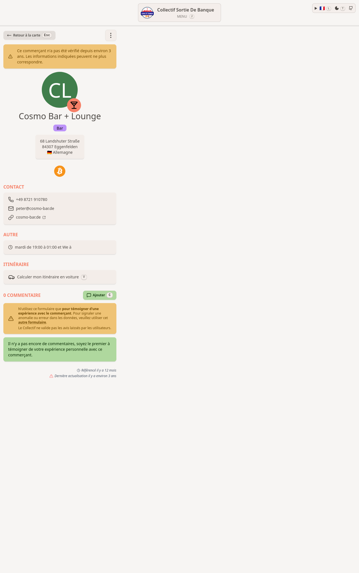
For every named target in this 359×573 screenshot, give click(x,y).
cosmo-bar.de (28, 217)
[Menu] (179, 12)
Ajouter (100, 295)
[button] (110, 35)
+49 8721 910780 (31, 199)
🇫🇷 (325, 8)
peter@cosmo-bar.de (35, 208)
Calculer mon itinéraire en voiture (47, 277)
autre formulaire (32, 322)
